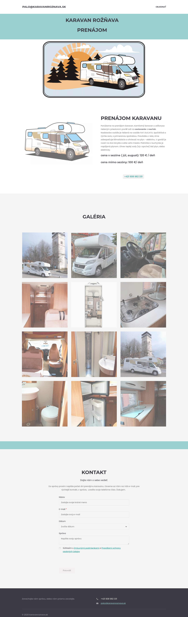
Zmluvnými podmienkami (87, 548)
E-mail (62, 509)
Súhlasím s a (92, 550)
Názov (62, 497)
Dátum (62, 521)
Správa (62, 533)
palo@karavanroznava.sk (113, 603)
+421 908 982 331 (133, 176)
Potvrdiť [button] (67, 570)
